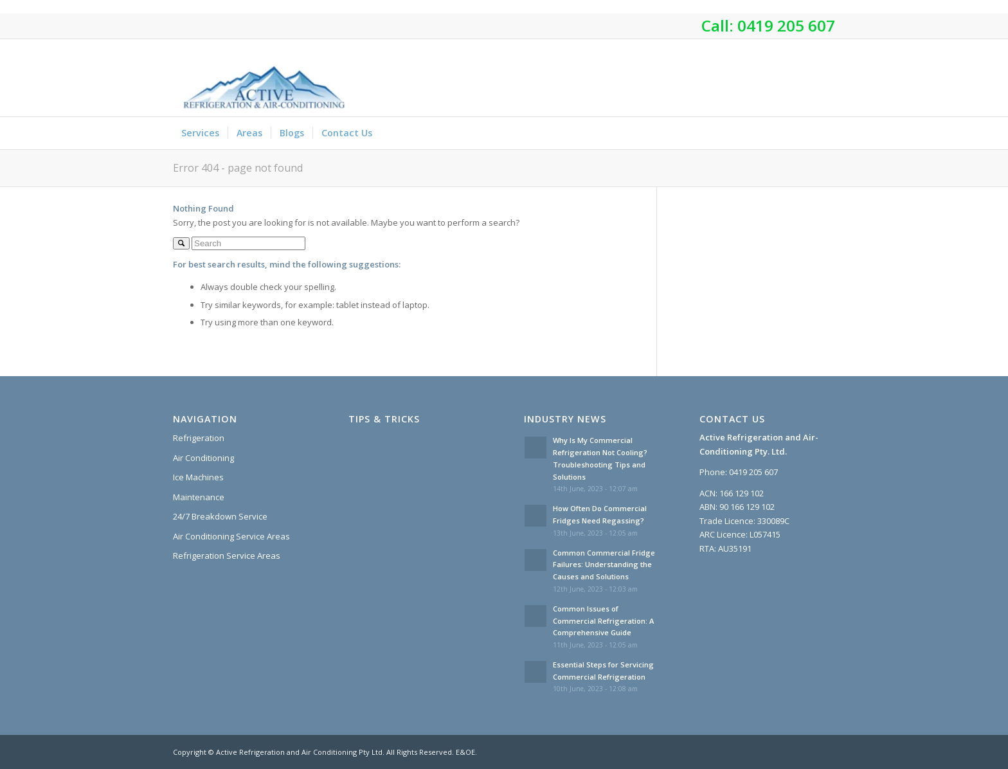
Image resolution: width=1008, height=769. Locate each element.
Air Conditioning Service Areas (231, 536)
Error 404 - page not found (238, 168)
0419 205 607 (786, 25)
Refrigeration (198, 438)
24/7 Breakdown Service (220, 516)
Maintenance (198, 497)
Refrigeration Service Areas (226, 555)
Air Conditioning (203, 458)
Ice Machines (198, 477)
